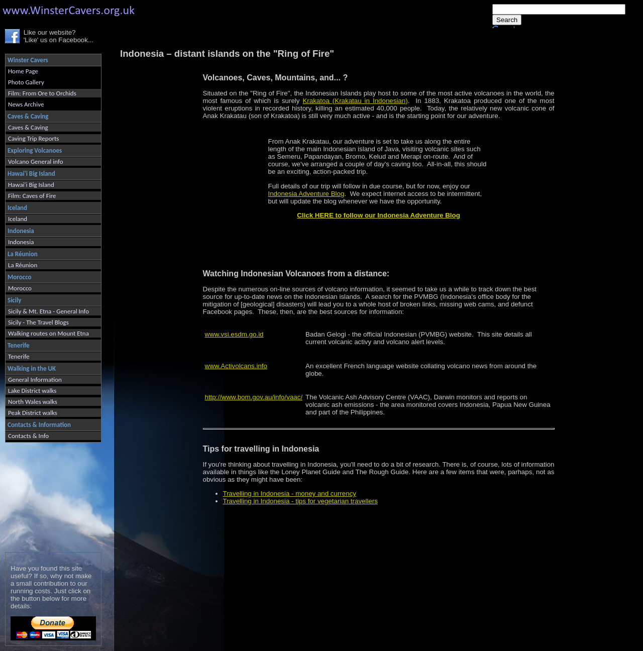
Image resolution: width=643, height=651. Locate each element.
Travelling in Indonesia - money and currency (289, 493)
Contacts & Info (28, 436)
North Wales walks (32, 401)
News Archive (26, 104)
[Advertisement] (49, 495)
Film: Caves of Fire (32, 195)
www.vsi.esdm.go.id (234, 334)
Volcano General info (35, 161)
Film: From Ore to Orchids (42, 93)
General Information (35, 379)
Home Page (23, 71)
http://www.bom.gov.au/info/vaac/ (254, 397)
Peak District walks (32, 412)
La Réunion (22, 265)
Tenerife (19, 356)
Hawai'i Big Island (31, 184)
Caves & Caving (28, 127)
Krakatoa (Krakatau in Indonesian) (354, 100)
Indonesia (21, 242)
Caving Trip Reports (33, 138)
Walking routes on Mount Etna (48, 333)
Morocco (20, 288)
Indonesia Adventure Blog (306, 193)
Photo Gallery (26, 82)
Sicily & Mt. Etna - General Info (48, 311)
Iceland (17, 219)
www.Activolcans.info (236, 366)
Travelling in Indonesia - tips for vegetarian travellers (300, 501)
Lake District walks (32, 390)
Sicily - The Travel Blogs (38, 322)
